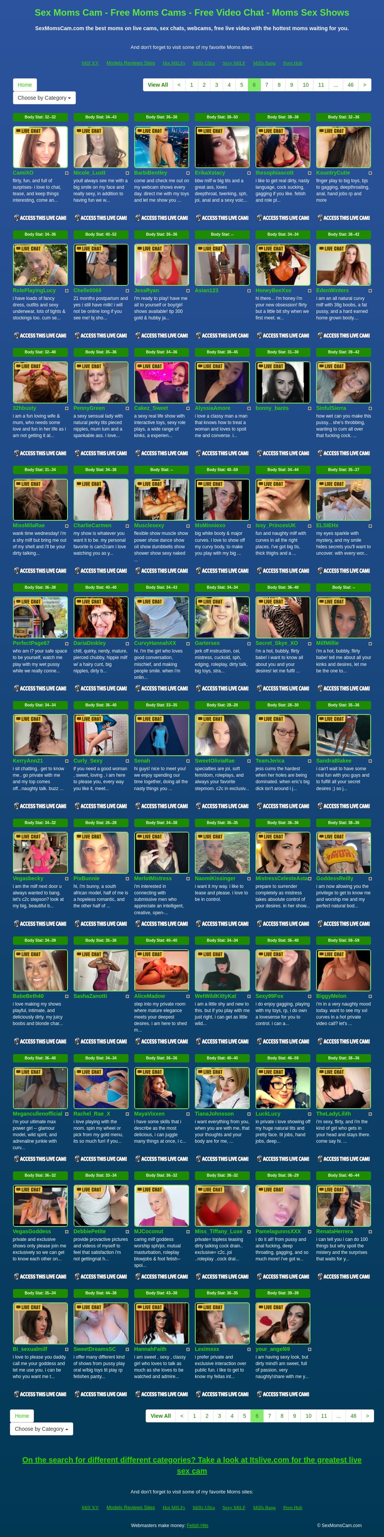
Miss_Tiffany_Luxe (219, 1231)
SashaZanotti (90, 996)
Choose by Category (44, 98)
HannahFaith (150, 1349)
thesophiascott (274, 173)
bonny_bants (272, 408)
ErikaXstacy (210, 173)
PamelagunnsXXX (278, 1231)
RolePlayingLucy (34, 290)
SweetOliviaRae (215, 761)
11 (321, 85)
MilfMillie (327, 643)
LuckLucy (267, 1114)
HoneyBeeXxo (273, 290)
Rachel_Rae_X (92, 1114)
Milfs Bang (264, 63)
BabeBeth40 (28, 996)
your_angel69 (272, 1349)
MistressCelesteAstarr (283, 878)
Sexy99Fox (269, 996)
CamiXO (23, 173)
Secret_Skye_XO (276, 643)
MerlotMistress (153, 878)
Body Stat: (40, 117)
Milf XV (90, 63)
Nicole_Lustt (90, 173)
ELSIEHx (327, 525)
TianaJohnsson (214, 1114)
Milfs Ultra (204, 63)
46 (351, 85)
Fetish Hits (198, 1525)
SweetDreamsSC (95, 1349)
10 (306, 85)
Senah (142, 761)
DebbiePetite (90, 1231)
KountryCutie (333, 173)
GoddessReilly (334, 878)
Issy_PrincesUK (275, 525)
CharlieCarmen (93, 525)
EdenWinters (332, 290)
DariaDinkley (90, 643)
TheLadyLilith (333, 1114)
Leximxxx (207, 1349)
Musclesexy (149, 525)
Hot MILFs (173, 63)
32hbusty (24, 408)
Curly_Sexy (88, 761)
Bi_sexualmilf (30, 1349)
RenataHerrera (334, 1231)
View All (158, 85)
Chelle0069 (87, 290)
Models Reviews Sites (130, 63)
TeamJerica (269, 761)
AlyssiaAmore (212, 408)
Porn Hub (292, 63)
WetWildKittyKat (215, 996)
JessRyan (146, 290)
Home (25, 85)
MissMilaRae (29, 525)
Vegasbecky (28, 878)
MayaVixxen (149, 1114)
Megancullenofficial (38, 1114)
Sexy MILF (233, 63)
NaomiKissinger (215, 878)
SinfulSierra (331, 408)
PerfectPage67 (31, 643)
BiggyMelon (331, 996)
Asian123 (206, 290)
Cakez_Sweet (151, 408)
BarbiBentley (150, 173)
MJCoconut (148, 1231)
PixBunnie (87, 878)
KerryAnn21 (28, 761)
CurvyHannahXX (155, 643)
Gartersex (207, 643)
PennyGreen (89, 408)
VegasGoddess (32, 1231)
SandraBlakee (334, 761)
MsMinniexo (210, 525)
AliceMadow (149, 996)
